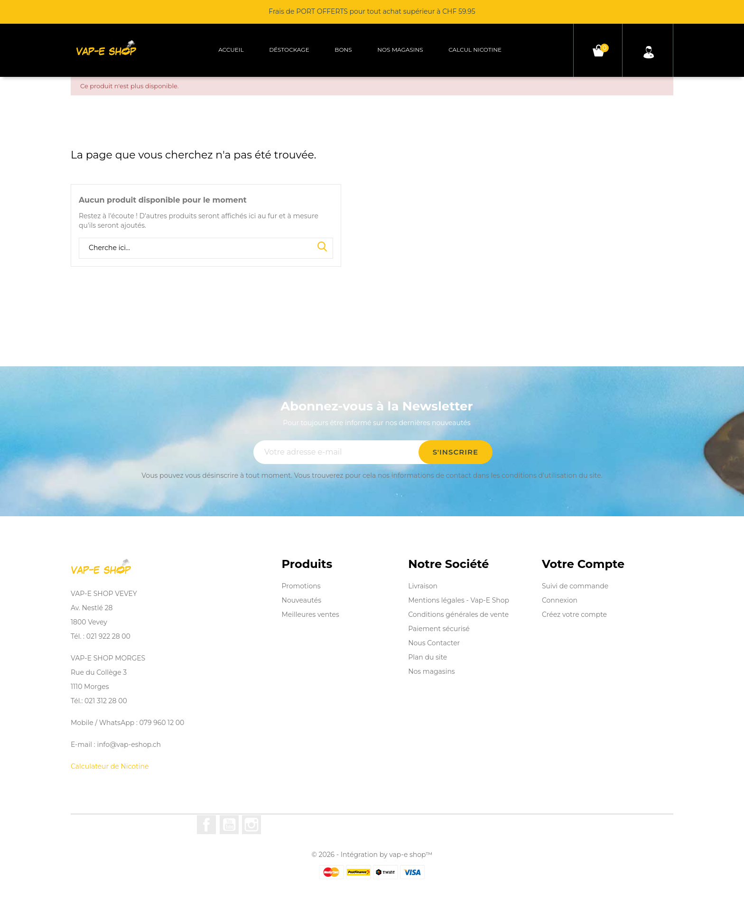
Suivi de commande (575, 586)
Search (322, 247)
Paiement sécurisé (439, 628)
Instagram (251, 824)
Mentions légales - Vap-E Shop (458, 600)
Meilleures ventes (310, 614)
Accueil (230, 49)
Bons (343, 49)
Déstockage (289, 49)
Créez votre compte (574, 614)
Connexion (559, 600)
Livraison (422, 586)
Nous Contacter (434, 643)
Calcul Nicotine (475, 49)
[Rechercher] (206, 248)
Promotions (301, 586)
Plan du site (427, 657)
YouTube (229, 824)
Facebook (206, 824)
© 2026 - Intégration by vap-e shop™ (372, 854)
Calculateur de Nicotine (110, 766)
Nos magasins (400, 49)
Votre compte (583, 564)
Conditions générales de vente (458, 614)
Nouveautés (302, 600)
